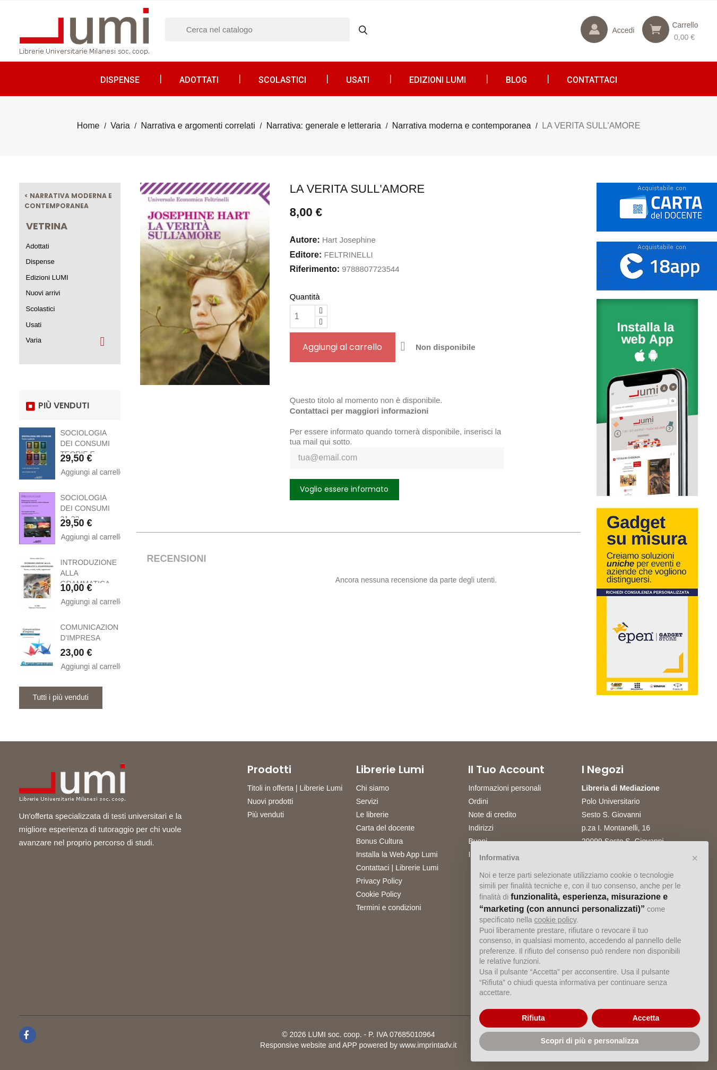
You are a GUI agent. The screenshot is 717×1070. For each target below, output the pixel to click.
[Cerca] (271, 29)
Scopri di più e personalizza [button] (589, 1041)
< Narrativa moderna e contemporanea (68, 201)
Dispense (120, 80)
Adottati (199, 80)
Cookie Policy (378, 894)
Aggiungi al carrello (90, 472)
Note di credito (492, 814)
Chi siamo (372, 788)
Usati (357, 80)
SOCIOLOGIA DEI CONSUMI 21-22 (85, 508)
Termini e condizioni (388, 907)
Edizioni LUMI (437, 80)
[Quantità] (302, 316)
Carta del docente (385, 828)
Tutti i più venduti (61, 697)
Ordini (478, 801)
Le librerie (372, 814)
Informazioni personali (504, 788)
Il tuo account (506, 769)
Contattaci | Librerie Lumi (397, 867)
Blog (516, 80)
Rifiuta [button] (533, 1018)
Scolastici (282, 80)
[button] (694, 858)
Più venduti (265, 814)
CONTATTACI (592, 80)
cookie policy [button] (555, 919)
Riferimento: (315, 268)
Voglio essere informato (344, 489)
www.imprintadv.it (428, 1045)
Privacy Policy (379, 881)
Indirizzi (480, 828)
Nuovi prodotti (270, 801)
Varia (33, 340)
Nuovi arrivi (43, 293)
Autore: (305, 239)
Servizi (367, 801)
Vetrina (46, 226)
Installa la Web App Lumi (397, 854)
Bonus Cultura (379, 841)
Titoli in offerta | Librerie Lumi (295, 788)
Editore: (306, 254)
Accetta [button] (646, 1018)
